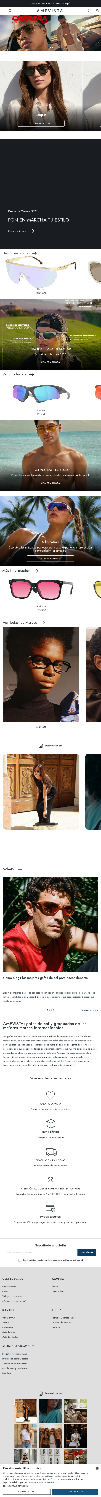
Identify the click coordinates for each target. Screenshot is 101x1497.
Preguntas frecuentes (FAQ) (14, 1353)
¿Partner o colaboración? (14, 1301)
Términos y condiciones (63, 1317)
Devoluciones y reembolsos (14, 1368)
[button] (48, 47)
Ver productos (14, 374)
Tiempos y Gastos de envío (14, 1363)
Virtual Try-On (8, 1317)
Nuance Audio (58, 1291)
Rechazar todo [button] (26, 1491)
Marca (55, 1286)
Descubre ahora (15, 253)
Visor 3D (6, 1322)
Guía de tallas (8, 1332)
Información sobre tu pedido (15, 1358)
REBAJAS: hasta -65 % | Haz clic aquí (50, 3)
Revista (5, 1291)
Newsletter (7, 1373)
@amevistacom (50, 745)
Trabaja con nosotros (11, 1296)
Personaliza (7, 1327)
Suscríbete (87, 1252)
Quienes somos (9, 1286)
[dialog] (50, 1480)
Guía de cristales (10, 1337)
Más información (16, 570)
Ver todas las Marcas (20, 622)
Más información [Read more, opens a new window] (54, 1482)
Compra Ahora (41, 123)
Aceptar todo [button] (75, 1491)
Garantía (56, 1327)
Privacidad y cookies (61, 1322)
